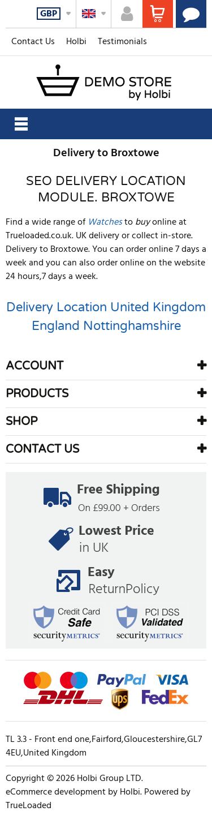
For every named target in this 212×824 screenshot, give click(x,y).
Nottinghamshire (132, 326)
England (56, 326)
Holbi (76, 42)
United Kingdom (158, 307)
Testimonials (122, 42)
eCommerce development (56, 792)
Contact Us (33, 42)
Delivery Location (56, 307)
